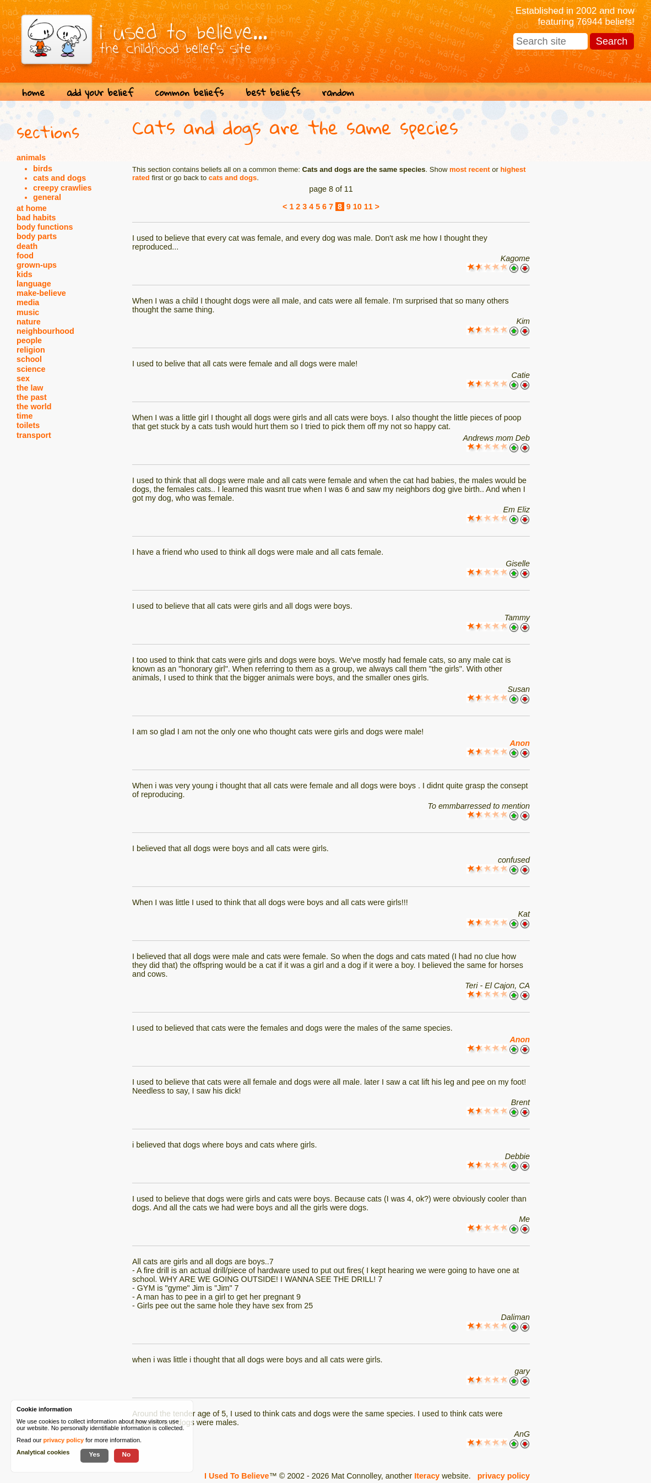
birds (42, 168)
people (29, 340)
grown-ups (37, 265)
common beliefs (189, 92)
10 (357, 206)
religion (31, 349)
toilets (28, 425)
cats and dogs (59, 178)
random (338, 92)
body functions (45, 227)
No (126, 1454)
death (27, 246)
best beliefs (273, 92)
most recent (469, 169)
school (29, 359)
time (24, 416)
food (25, 255)
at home (32, 208)
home (33, 92)
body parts (37, 236)
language (34, 283)
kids (24, 274)
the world (34, 406)
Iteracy (427, 1475)
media (28, 302)
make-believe (41, 293)
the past (32, 397)
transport (34, 435)
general (47, 197)
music (28, 312)
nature (29, 321)
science (31, 369)
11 (368, 206)
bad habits (36, 217)
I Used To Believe (236, 1475)
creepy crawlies (62, 187)
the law (30, 387)
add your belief (100, 92)
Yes (94, 1454)
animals (31, 157)
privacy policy (504, 1475)
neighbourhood (45, 331)
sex (23, 378)
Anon (519, 743)
